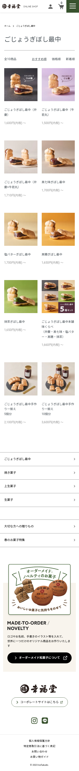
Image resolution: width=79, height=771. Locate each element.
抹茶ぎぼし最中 (14, 321)
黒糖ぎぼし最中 (52, 254)
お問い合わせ (40, 751)
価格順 (56, 59)
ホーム (7, 26)
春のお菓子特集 (14, 540)
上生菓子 (10, 486)
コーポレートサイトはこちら (39, 702)
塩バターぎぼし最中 (17, 254)
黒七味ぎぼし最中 (53, 182)
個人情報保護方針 (39, 740)
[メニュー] (72, 6)
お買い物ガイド (39, 756)
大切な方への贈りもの (19, 526)
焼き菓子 (10, 472)
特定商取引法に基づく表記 (39, 746)
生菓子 (8, 499)
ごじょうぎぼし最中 (25, 26)
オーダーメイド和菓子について (39, 657)
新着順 (70, 59)
